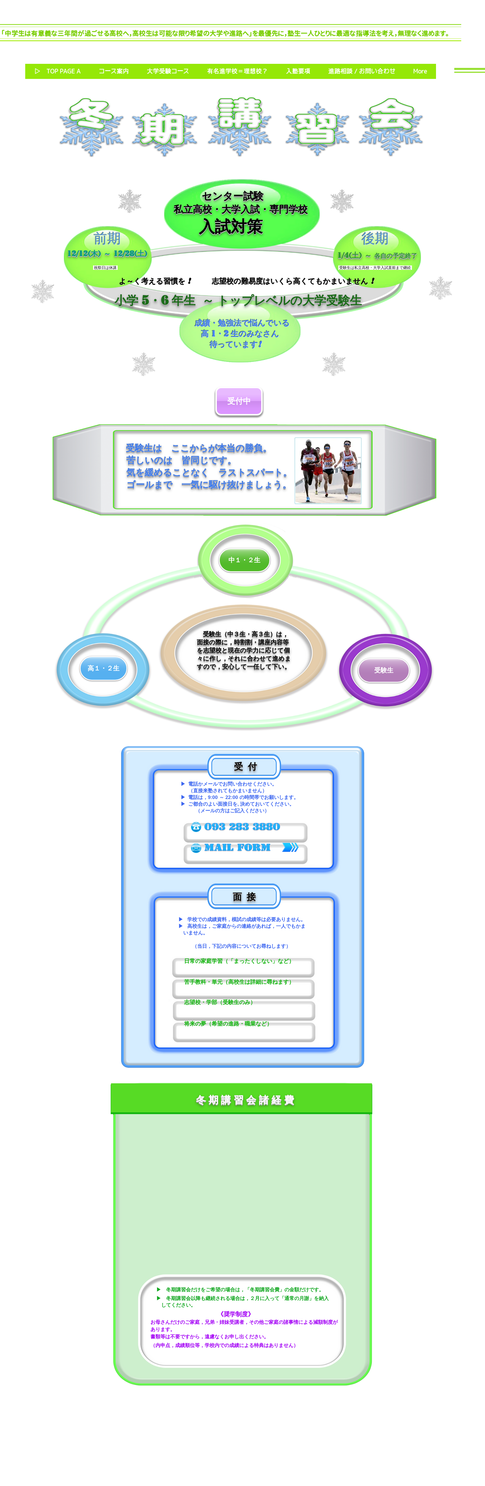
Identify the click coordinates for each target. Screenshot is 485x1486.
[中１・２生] (244, 560)
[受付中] (239, 401)
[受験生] (384, 670)
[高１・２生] (103, 668)
